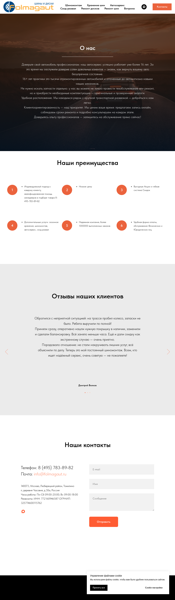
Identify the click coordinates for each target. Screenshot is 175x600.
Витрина (129, 8)
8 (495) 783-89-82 (55, 467)
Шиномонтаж (73, 5)
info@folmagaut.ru (50, 473)
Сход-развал (68, 8)
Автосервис (117, 5)
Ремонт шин (111, 8)
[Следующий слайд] (168, 351)
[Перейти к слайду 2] (87, 392)
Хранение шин (96, 5)
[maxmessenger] (144, 6)
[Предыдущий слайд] (6, 351)
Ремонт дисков (90, 8)
